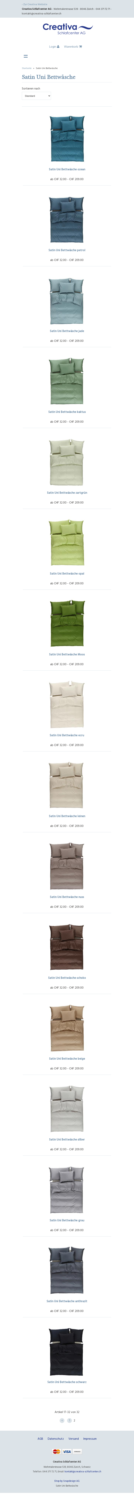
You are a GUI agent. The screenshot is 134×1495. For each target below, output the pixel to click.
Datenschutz (56, 1438)
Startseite (27, 68)
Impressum (90, 1438)
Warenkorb (73, 46)
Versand (73, 1438)
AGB (40, 1438)
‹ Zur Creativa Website (34, 4)
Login (54, 46)
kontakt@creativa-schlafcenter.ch (41, 13)
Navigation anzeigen (26, 56)
